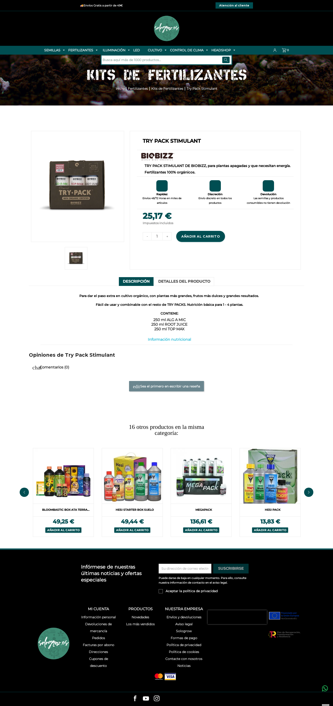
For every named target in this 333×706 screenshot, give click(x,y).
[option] (63, 492)
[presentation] (237, 617)
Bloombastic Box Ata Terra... (65, 509)
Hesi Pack (273, 509)
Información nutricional (169, 339)
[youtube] (146, 699)
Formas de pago (184, 638)
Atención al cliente (234, 5)
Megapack (203, 509)
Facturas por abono (98, 645)
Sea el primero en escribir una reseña (166, 386)
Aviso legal (184, 624)
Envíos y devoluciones (183, 617)
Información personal (98, 617)
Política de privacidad (183, 645)
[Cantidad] (157, 236)
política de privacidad (200, 591)
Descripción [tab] (136, 281)
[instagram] (157, 698)
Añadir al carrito (200, 236)
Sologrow (184, 631)
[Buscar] (133, 60)
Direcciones (98, 652)
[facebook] (135, 698)
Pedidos (98, 638)
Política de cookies (184, 652)
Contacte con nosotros (183, 659)
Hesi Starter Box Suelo (135, 509)
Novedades (140, 617)
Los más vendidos (140, 624)
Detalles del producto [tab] (184, 281)
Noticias (184, 666)
